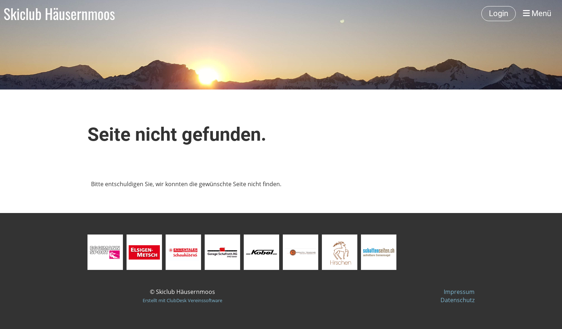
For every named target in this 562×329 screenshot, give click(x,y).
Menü (537, 13)
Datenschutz (457, 300)
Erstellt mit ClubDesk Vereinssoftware (182, 300)
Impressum (459, 292)
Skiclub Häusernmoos (59, 14)
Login (498, 13)
